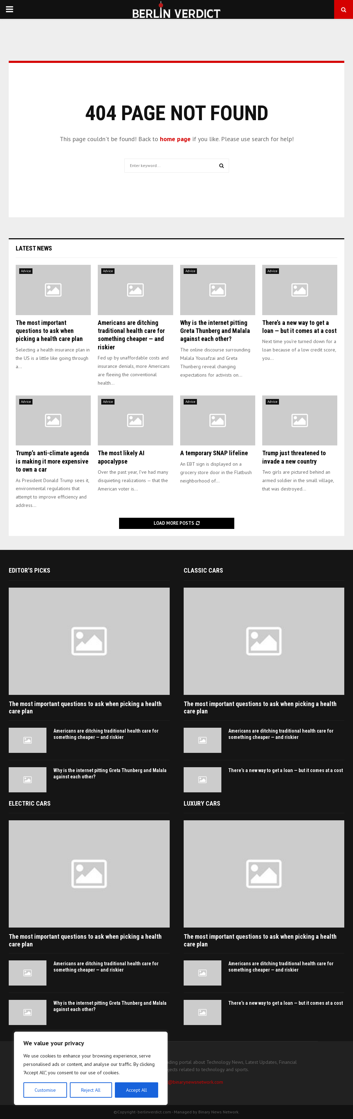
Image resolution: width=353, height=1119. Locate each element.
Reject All (91, 1090)
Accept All (136, 1090)
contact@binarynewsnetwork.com (188, 1082)
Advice (26, 271)
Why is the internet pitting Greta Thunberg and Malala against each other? (215, 331)
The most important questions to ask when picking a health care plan (49, 331)
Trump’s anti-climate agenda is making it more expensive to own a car (52, 461)
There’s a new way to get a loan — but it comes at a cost (285, 770)
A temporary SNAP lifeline (214, 453)
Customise (45, 1090)
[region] (91, 1068)
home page (175, 139)
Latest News (34, 248)
